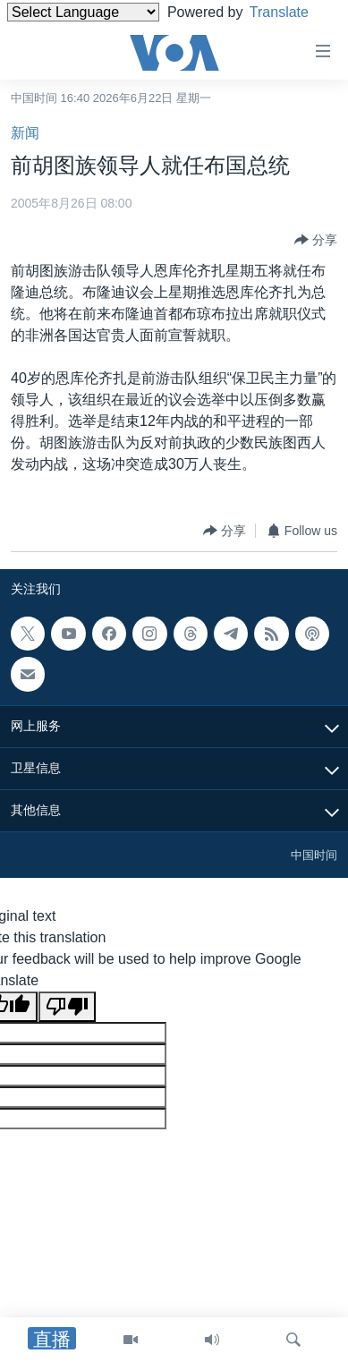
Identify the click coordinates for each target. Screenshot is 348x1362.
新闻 (25, 132)
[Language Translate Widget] (83, 12)
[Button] (315, 240)
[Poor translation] (67, 1007)
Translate (293, 12)
